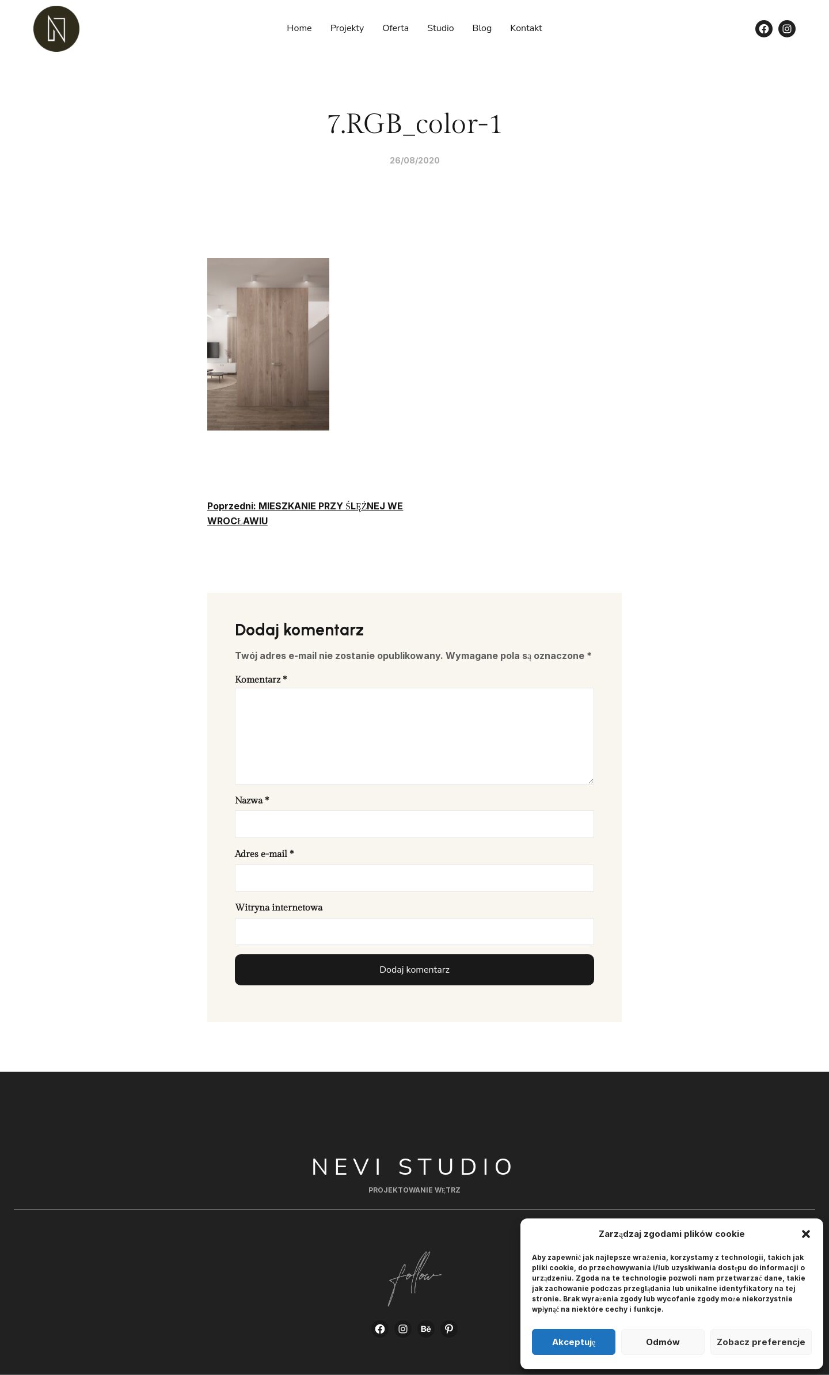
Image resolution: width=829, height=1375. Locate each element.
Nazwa (252, 800)
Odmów (663, 1341)
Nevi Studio (414, 1167)
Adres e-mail (264, 854)
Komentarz (261, 680)
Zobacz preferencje (761, 1341)
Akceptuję (574, 1341)
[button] (806, 1234)
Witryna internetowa (278, 907)
